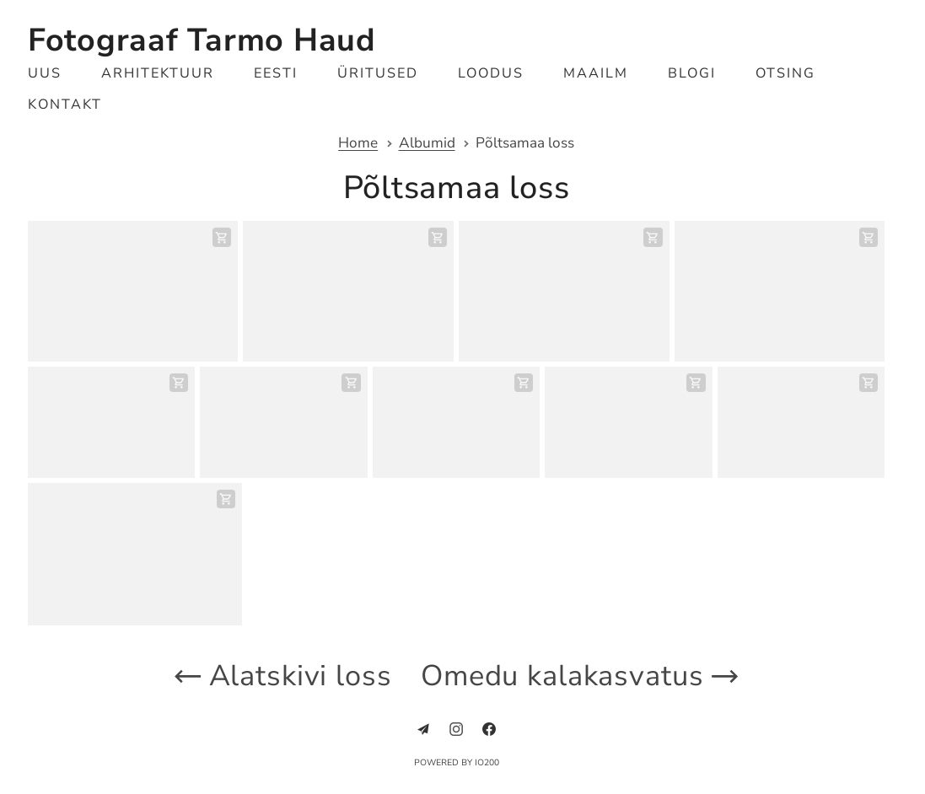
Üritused (377, 73)
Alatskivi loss (280, 675)
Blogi (692, 73)
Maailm (595, 73)
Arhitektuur (157, 73)
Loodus (491, 73)
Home (358, 144)
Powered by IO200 (456, 763)
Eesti (276, 73)
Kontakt (65, 104)
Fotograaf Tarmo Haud (202, 40)
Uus (45, 73)
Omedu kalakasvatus (581, 675)
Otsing (785, 73)
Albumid (427, 144)
